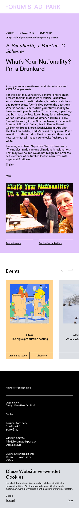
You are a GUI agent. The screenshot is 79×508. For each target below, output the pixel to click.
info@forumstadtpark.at (21, 441)
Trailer (10, 164)
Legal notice (12, 403)
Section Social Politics (50, 243)
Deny (70, 500)
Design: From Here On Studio (21, 405)
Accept (10, 500)
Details (9, 496)
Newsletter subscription (18, 388)
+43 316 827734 (15, 438)
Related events (13, 243)
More (8, 176)
